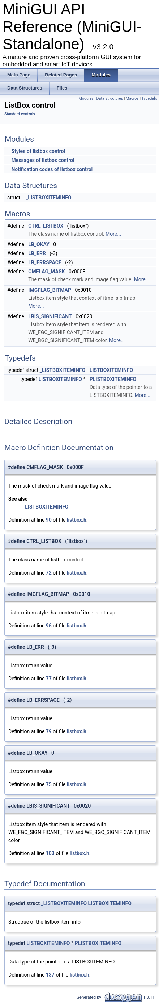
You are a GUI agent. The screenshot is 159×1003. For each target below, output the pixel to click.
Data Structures (109, 98)
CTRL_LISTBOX (45, 226)
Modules (86, 98)
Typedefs (149, 98)
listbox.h (76, 520)
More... (113, 234)
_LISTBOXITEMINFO (49, 197)
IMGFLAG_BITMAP (49, 290)
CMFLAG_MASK (46, 271)
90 (49, 520)
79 (49, 731)
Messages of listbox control (42, 160)
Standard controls (19, 114)
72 (49, 573)
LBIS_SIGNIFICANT (50, 316)
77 (49, 678)
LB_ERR (37, 253)
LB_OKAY (38, 244)
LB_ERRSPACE (44, 262)
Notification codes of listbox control (52, 169)
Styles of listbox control (38, 151)
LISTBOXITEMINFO (111, 370)
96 (49, 626)
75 (49, 784)
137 (50, 975)
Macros (132, 98)
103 (50, 853)
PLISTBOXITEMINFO (113, 379)
